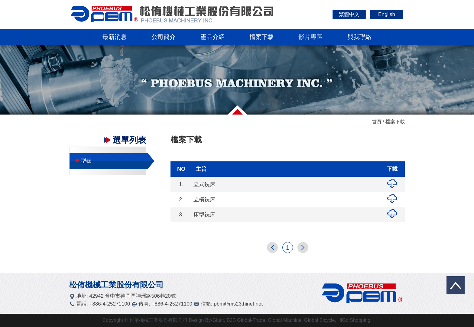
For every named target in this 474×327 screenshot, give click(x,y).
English (386, 14)
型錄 (83, 161)
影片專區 (310, 37)
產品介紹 (212, 37)
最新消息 (114, 37)
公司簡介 (163, 37)
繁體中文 (349, 14)
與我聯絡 (359, 37)
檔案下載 (261, 37)
